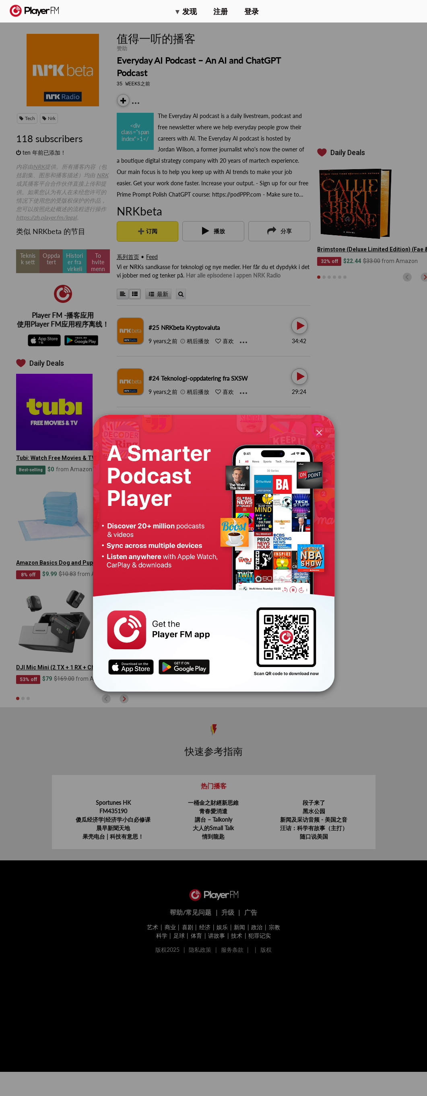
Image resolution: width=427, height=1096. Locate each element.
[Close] (319, 432)
